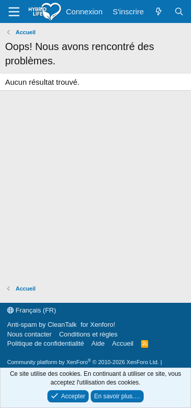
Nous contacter (29, 334)
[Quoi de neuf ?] (159, 11)
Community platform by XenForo (83, 362)
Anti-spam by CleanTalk (42, 324)
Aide (98, 343)
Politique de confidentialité (45, 343)
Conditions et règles (88, 334)
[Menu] (14, 12)
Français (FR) (31, 310)
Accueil (122, 343)
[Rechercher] (179, 11)
